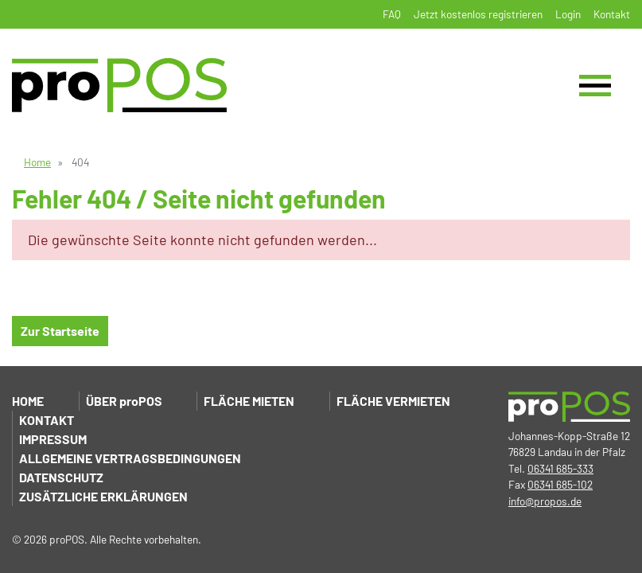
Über (124, 400)
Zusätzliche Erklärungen (103, 496)
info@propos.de (545, 501)
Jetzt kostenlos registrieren (478, 14)
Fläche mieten (249, 400)
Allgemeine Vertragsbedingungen (130, 458)
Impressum (53, 438)
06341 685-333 (560, 468)
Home (37, 162)
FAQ (392, 14)
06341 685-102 (560, 484)
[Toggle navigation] (595, 85)
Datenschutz (61, 477)
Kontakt (611, 14)
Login (568, 14)
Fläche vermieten (393, 400)
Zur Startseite (60, 330)
